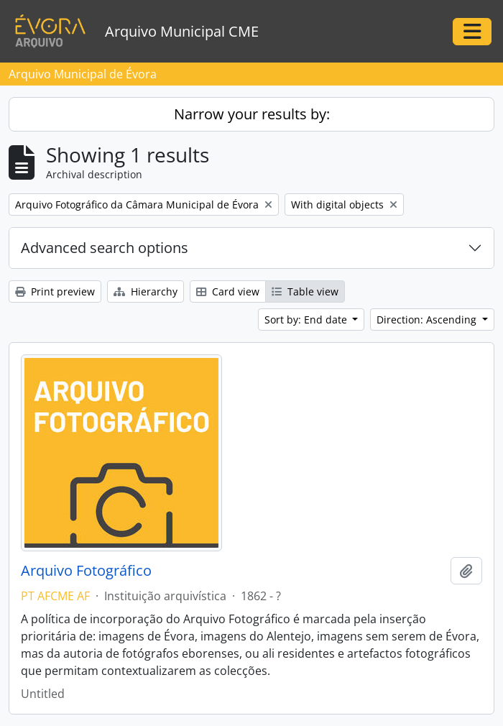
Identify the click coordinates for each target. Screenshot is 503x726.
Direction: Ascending (428, 319)
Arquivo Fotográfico (86, 570)
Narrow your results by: (252, 114)
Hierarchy (145, 291)
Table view (305, 291)
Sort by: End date (307, 319)
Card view (227, 291)
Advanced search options (104, 247)
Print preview (55, 291)
